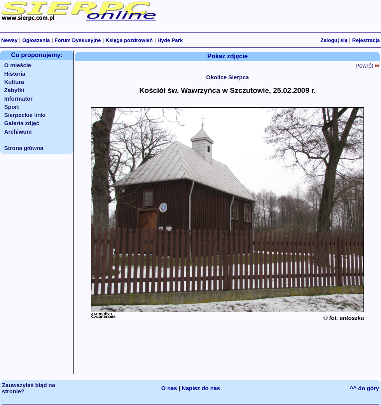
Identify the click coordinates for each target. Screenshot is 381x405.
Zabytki (14, 90)
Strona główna (24, 148)
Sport (11, 107)
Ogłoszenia (36, 40)
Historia (15, 74)
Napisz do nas (201, 388)
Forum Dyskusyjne (77, 40)
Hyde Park (170, 40)
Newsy (9, 40)
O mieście (17, 65)
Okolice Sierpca (227, 77)
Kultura (14, 82)
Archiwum (18, 132)
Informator (18, 99)
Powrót (367, 66)
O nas (169, 388)
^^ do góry (364, 388)
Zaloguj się (334, 40)
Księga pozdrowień (128, 40)
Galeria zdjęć (21, 123)
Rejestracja (366, 40)
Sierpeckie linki (25, 115)
